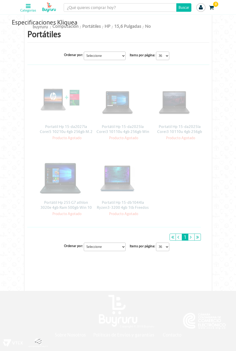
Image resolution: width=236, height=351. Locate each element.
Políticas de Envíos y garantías (124, 335)
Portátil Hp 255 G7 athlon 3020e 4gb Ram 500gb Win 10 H (66, 207)
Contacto (172, 335)
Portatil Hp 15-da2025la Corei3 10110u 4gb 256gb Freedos (179, 131)
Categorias (28, 11)
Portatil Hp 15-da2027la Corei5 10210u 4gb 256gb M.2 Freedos (66, 131)
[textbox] (128, 7)
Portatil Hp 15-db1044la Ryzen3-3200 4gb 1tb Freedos (123, 205)
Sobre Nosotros (70, 335)
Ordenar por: (73, 55)
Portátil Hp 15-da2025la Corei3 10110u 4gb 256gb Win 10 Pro (123, 131)
